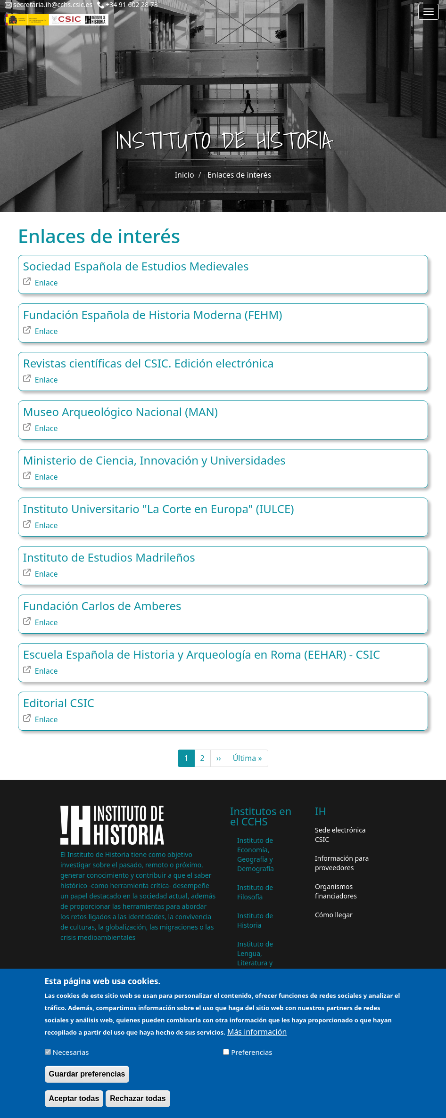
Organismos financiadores (336, 891)
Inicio (184, 175)
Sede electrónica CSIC (340, 834)
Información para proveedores (342, 863)
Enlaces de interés (239, 175)
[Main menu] (428, 12)
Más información (257, 1037)
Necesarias (71, 1057)
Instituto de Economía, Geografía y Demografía (255, 854)
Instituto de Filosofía (255, 892)
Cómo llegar (334, 914)
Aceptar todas (74, 1104)
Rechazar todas (137, 1104)
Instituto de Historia (255, 920)
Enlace (46, 282)
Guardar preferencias (87, 1080)
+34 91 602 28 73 (132, 4)
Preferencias (251, 1057)
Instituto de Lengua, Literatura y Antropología (257, 958)
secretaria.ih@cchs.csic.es (52, 4)
